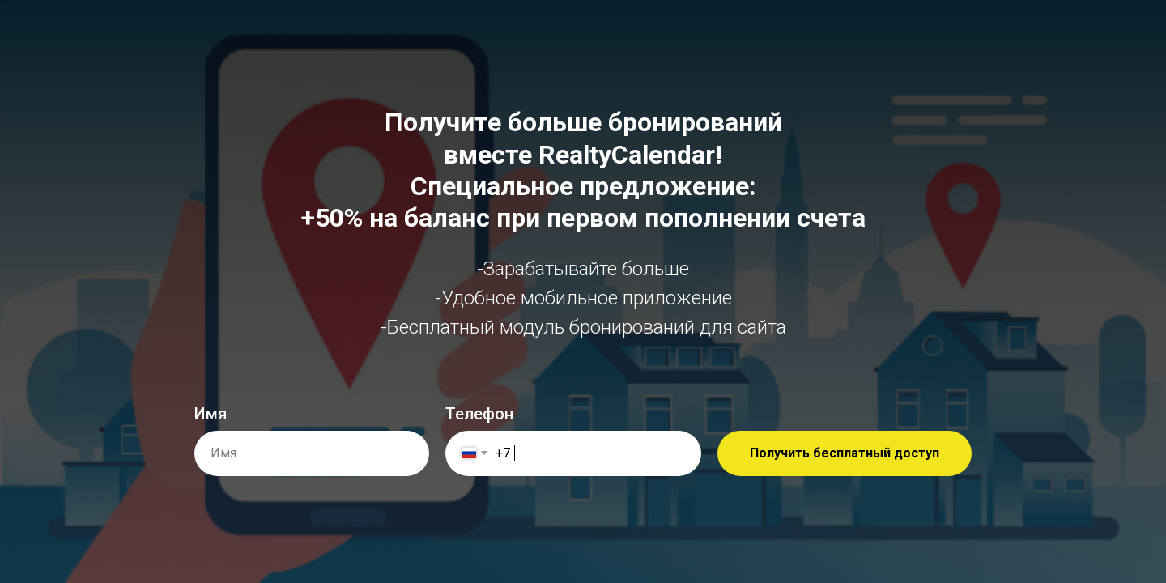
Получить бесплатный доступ (844, 453)
